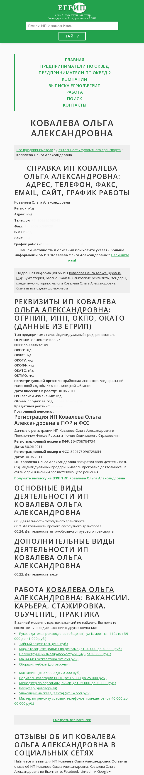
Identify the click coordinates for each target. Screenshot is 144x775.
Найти (72, 36)
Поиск (74, 98)
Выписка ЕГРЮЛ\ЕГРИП (74, 85)
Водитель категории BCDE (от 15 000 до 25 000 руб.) (63, 677)
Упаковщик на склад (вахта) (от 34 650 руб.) (54, 693)
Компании (74, 79)
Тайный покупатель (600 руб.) (43, 643)
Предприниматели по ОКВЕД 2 (75, 72)
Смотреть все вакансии (72, 720)
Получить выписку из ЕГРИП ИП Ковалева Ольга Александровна (69, 478)
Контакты (74, 105)
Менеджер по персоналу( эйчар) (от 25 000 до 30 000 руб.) (67, 682)
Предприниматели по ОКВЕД (74, 66)
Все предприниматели (34, 149)
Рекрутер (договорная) (38, 688)
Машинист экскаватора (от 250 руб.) (48, 659)
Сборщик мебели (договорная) (44, 664)
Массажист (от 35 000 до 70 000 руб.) (50, 672)
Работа (74, 92)
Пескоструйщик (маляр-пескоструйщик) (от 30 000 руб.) (65, 654)
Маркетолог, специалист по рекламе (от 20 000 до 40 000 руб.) (70, 648)
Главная (74, 59)
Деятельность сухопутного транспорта (88, 149)
